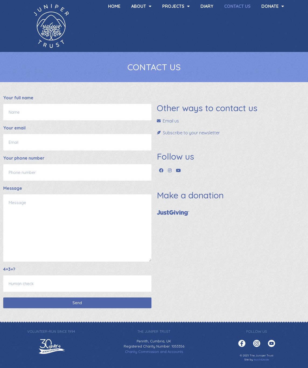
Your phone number (23, 158)
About (141, 6)
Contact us (237, 6)
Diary (206, 6)
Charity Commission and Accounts (154, 351)
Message (12, 188)
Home (114, 6)
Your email (14, 128)
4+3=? (9, 269)
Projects (176, 6)
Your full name (18, 98)
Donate (272, 6)
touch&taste (261, 359)
